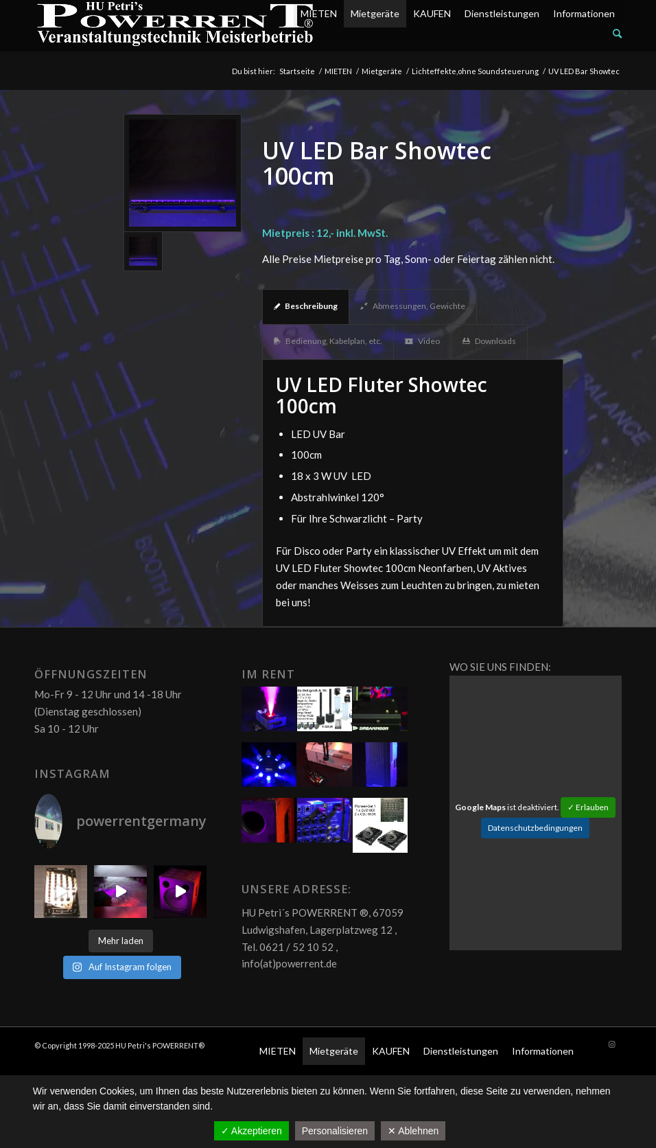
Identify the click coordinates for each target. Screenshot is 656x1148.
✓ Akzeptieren (251, 1130)
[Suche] (617, 33)
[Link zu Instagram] (611, 1044)
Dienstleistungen (502, 13)
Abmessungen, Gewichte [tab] (412, 306)
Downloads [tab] (489, 341)
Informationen (584, 13)
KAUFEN (432, 13)
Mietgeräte (375, 13)
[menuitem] (458, 33)
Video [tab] (422, 341)
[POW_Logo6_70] (175, 25)
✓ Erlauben (588, 807)
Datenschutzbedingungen (535, 828)
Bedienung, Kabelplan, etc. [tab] (328, 341)
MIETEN (319, 13)
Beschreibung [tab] (306, 306)
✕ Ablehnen (413, 1130)
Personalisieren (335, 1130)
